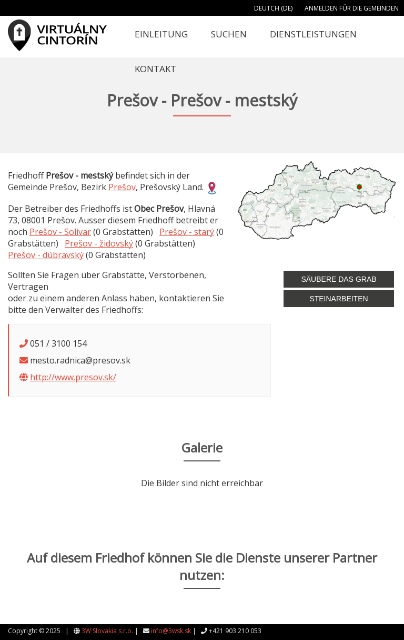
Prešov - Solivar (60, 232)
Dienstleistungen (313, 34)
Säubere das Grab (338, 279)
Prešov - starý (186, 232)
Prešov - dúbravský (46, 255)
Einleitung (161, 34)
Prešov (122, 187)
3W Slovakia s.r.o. (107, 630)
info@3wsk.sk (171, 630)
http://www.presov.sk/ (73, 377)
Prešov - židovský (99, 243)
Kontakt (155, 69)
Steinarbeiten (338, 298)
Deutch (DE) (273, 8)
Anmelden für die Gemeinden (352, 8)
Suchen (229, 34)
